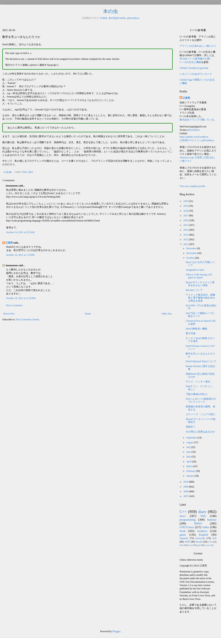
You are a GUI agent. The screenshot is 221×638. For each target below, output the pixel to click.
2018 (186, 210)
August (190, 442)
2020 (186, 201)
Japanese (184, 538)
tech (214, 538)
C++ (183, 511)
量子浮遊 (191, 333)
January (190, 475)
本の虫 (110, 11)
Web (203, 516)
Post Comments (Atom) (27, 319)
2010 (186, 481)
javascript (200, 538)
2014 (186, 230)
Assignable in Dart (195, 270)
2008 (186, 491)
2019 (186, 206)
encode (199, 541)
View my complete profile (192, 186)
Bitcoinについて (194, 290)
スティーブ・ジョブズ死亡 (200, 414)
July (188, 447)
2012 (186, 239)
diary (30, 172)
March (189, 466)
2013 (186, 234)
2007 (186, 496)
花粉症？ (191, 426)
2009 (186, 486)
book (182, 531)
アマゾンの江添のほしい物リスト (198, 46)
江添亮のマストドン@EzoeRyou (197, 140)
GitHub (103, 18)
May (188, 456)
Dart (24, 172)
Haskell (208, 545)
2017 (186, 215)
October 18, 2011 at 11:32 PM (20, 298)
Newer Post (8, 313)
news (183, 516)
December (191, 248)
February (191, 471)
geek (199, 545)
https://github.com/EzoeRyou (194, 136)
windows (202, 531)
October (190, 258)
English (203, 534)
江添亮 (9, 242)
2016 (186, 220)
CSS (210, 542)
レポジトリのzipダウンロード (196, 74)
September (191, 437)
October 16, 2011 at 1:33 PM (20, 255)
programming (188, 519)
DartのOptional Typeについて (201, 361)
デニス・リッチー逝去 (198, 381)
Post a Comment (14, 305)
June (188, 452)
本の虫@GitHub (117, 18)
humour (211, 519)
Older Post (166, 313)
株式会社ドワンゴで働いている (197, 119)
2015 (186, 225)
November (191, 253)
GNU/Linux (187, 527)
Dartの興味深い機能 (196, 328)
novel (190, 545)
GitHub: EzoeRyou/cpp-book (194, 68)
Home (88, 313)
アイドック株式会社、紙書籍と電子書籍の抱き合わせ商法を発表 (200, 297)
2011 (186, 244)
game (183, 534)
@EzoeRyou (133, 18)
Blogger (116, 631)
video (205, 527)
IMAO (198, 523)
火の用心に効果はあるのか (200, 431)
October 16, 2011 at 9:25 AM (20, 232)
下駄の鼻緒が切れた (197, 394)
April (189, 461)
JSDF (187, 541)
